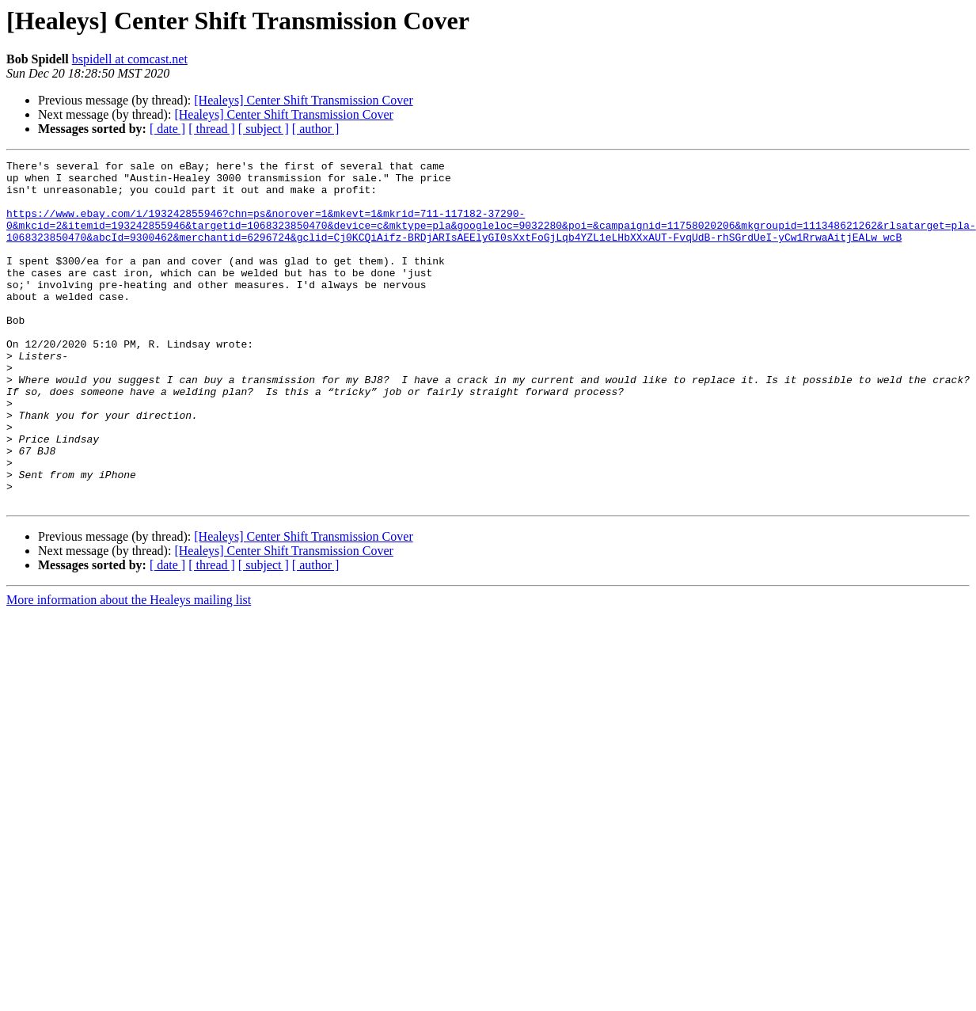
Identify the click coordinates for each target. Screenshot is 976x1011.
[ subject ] (263, 128)
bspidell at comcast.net (130, 59)
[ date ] (167, 128)
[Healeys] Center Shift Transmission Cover (303, 100)
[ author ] (316, 128)
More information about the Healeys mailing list (128, 668)
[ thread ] (211, 128)
